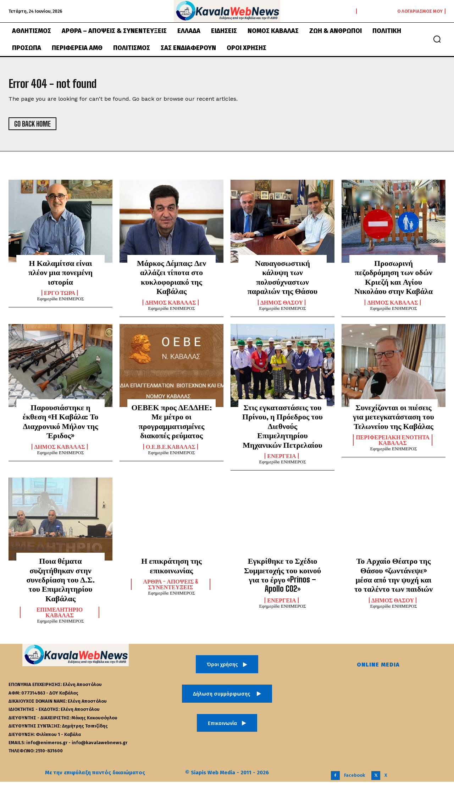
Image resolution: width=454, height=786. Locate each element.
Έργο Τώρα (59, 297)
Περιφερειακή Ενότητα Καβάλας (393, 444)
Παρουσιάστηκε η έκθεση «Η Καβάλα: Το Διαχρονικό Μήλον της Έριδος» (60, 425)
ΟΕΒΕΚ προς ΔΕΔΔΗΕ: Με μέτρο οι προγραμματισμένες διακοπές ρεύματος (171, 425)
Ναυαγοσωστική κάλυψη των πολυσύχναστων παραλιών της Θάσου (283, 281)
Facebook (354, 779)
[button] (436, 39)
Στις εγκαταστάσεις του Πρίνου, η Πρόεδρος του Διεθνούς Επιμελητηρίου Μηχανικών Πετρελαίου (282, 430)
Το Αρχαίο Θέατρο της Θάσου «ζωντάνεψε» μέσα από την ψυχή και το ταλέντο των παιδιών (393, 579)
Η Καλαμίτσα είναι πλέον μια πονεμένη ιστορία (60, 276)
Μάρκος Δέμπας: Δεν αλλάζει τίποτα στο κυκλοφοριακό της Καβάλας (171, 281)
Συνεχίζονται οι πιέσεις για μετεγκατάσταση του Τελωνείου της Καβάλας (393, 421)
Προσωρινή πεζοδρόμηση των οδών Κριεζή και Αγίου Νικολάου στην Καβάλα (393, 281)
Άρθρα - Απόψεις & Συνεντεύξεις (170, 588)
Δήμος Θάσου (281, 306)
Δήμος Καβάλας (170, 306)
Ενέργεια (281, 460)
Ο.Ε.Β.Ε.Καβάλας (170, 450)
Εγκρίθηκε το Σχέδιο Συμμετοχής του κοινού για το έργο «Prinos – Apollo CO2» (282, 579)
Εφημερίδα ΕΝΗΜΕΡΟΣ (60, 303)
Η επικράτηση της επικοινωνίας (171, 569)
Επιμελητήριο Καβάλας (60, 616)
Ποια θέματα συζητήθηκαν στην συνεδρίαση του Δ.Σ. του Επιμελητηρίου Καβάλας (60, 583)
